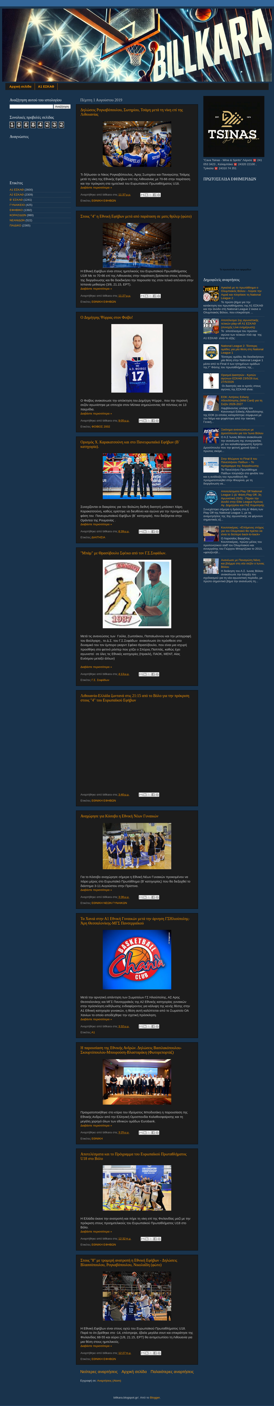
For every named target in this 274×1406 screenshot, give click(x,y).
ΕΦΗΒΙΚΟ (16, 210)
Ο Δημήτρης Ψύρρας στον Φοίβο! (106, 317)
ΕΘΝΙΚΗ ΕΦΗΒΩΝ (104, 200)
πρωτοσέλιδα (229, 269)
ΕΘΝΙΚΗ (97, 1138)
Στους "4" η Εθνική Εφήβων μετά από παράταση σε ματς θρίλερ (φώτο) (136, 216)
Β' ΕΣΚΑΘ (16, 199)
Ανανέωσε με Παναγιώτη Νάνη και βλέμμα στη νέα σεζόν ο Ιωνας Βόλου (242, 563)
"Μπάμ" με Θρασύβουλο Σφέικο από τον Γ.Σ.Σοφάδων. (123, 553)
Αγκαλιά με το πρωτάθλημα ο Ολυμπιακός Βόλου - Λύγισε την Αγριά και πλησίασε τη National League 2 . (241, 293)
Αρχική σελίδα (20, 86)
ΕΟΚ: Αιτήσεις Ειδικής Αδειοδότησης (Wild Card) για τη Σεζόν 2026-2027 (241, 400)
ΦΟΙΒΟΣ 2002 (101, 426)
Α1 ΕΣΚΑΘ (46, 86)
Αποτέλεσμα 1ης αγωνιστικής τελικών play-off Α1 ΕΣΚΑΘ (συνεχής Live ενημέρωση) (239, 324)
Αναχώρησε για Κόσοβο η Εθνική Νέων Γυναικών (119, 816)
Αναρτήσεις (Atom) (109, 1380)
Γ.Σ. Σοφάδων (100, 680)
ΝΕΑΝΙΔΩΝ (17, 220)
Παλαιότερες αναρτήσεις (172, 1371)
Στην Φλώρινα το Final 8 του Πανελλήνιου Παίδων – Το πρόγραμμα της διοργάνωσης (240, 462)
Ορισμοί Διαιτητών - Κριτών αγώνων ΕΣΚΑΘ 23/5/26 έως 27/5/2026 (239, 378)
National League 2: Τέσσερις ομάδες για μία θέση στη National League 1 (242, 349)
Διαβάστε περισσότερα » (96, 187)
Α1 (93, 1032)
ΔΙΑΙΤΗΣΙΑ (98, 537)
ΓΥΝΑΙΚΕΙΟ (17, 204)
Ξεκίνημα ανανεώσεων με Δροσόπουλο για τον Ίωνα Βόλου (242, 431)
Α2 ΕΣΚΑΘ (17, 194)
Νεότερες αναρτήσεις (99, 1371)
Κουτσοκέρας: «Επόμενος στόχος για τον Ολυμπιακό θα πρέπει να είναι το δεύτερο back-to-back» (242, 531)
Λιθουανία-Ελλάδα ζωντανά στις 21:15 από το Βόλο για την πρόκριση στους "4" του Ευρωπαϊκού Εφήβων (134, 698)
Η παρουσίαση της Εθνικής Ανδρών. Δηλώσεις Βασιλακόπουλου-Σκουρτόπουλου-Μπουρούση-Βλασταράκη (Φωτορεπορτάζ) (131, 1050)
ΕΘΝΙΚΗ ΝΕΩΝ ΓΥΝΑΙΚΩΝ (109, 903)
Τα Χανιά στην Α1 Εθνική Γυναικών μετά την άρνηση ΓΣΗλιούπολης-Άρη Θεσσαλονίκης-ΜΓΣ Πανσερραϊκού (135, 921)
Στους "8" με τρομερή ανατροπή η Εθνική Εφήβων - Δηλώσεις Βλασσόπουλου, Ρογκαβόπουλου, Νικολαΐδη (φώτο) (128, 1262)
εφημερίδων (245, 269)
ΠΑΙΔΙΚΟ (15, 225)
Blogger (155, 1397)
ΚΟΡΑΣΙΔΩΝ (18, 215)
